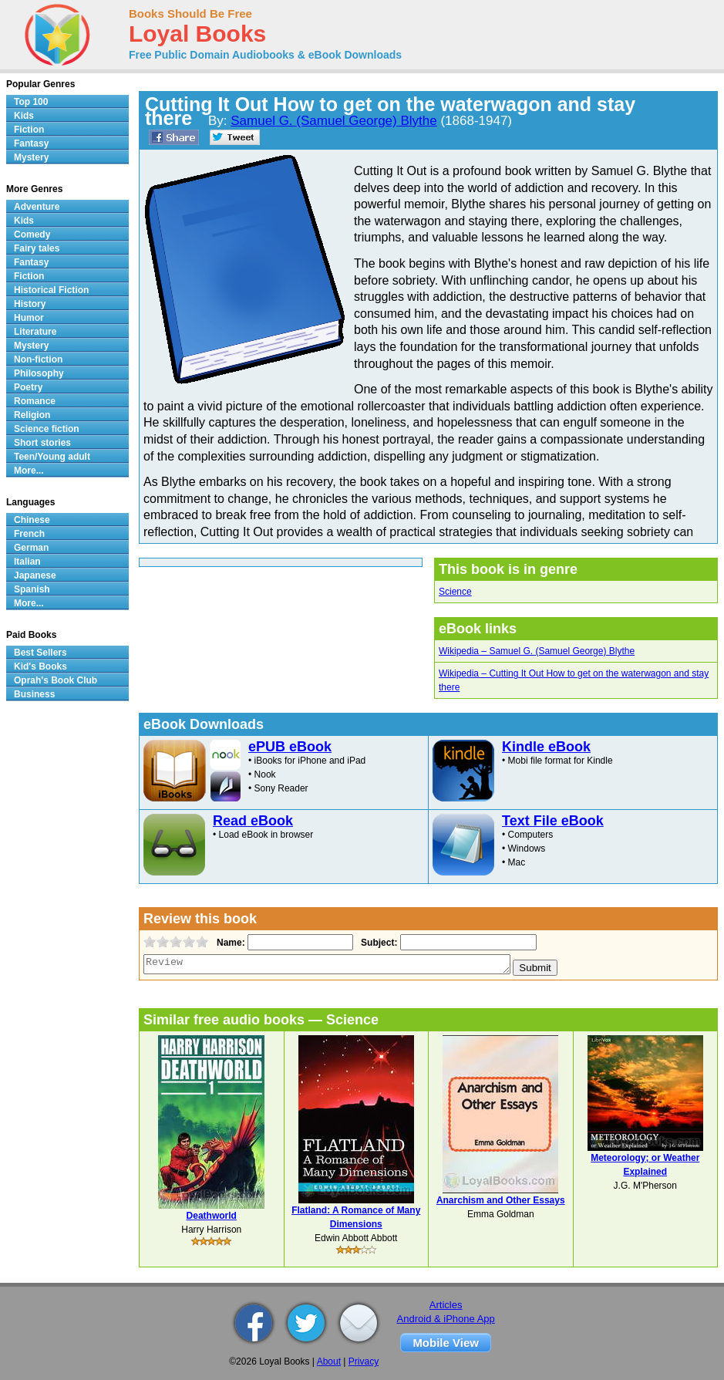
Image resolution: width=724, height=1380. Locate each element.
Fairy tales (36, 248)
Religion (32, 415)
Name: (229, 942)
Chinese (32, 520)
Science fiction (46, 428)
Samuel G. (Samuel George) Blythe (333, 120)
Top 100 (31, 101)
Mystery (31, 157)
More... (29, 470)
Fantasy (31, 143)
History (29, 304)
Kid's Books (40, 666)
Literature (35, 331)
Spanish (32, 589)
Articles (446, 1305)
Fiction (29, 129)
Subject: (377, 942)
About (329, 1361)
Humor (29, 317)
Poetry (28, 387)
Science (455, 591)
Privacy (364, 1361)
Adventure (36, 206)
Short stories (42, 442)
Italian (27, 561)
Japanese (35, 575)
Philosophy (39, 373)
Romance (35, 401)
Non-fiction (38, 359)
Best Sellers (40, 652)
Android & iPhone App (446, 1318)
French (29, 533)
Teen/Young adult (52, 456)
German (31, 547)
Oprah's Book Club (55, 680)
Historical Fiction (51, 290)
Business (34, 694)
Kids (24, 115)
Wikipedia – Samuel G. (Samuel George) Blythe (537, 651)
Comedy (32, 234)
